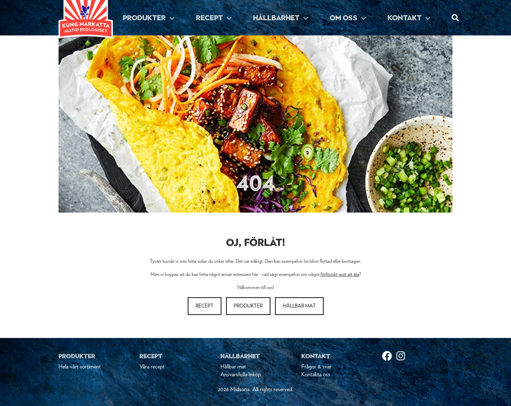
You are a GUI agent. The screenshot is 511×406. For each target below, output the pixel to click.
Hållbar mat (299, 306)
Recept (205, 306)
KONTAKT (409, 17)
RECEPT (213, 17)
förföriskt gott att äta (339, 274)
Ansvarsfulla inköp (240, 374)
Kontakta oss (315, 374)
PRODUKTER (148, 17)
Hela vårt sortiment (80, 367)
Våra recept (152, 367)
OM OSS (348, 17)
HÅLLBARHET (280, 17)
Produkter (248, 306)
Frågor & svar (316, 367)
